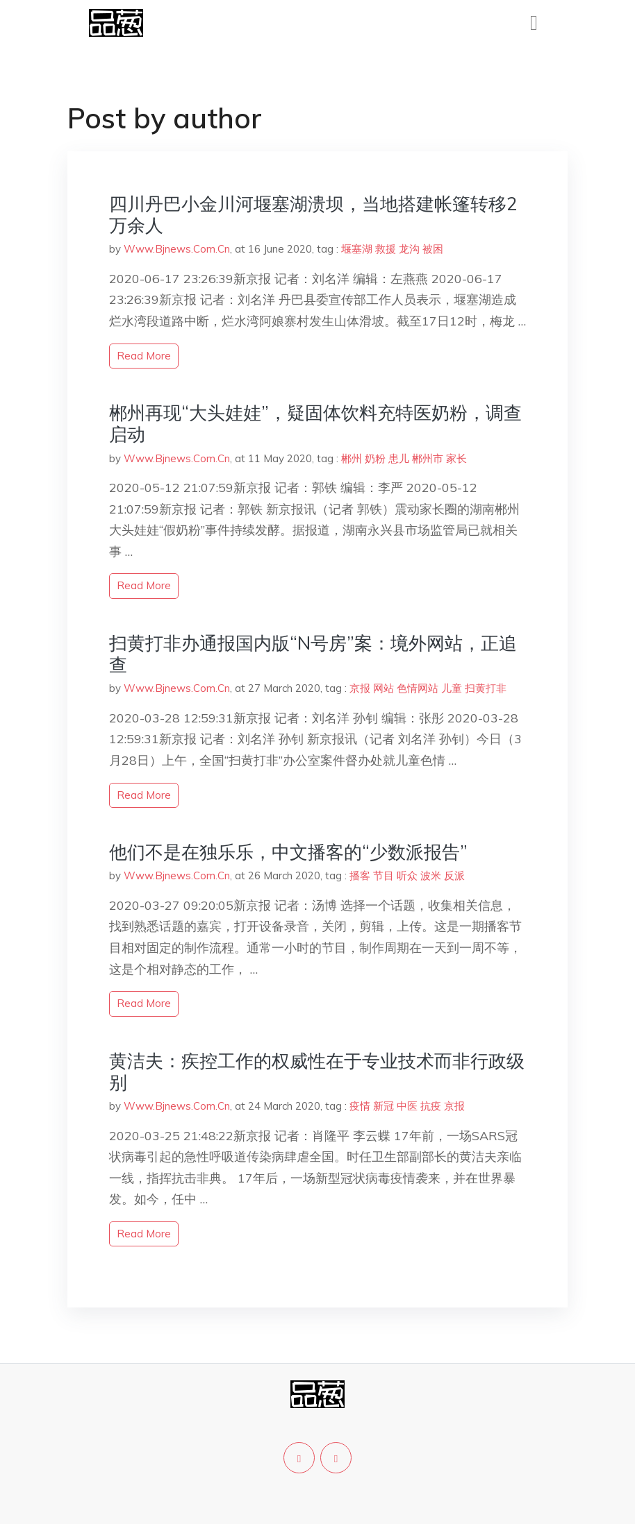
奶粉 (375, 458)
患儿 (398, 458)
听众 (407, 875)
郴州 (351, 458)
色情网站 (417, 688)
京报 (359, 688)
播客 (359, 875)
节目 (383, 875)
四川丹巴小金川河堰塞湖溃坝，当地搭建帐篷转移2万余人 (313, 214)
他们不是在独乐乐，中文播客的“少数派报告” (288, 851)
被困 (432, 248)
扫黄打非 (485, 688)
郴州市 (427, 458)
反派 (454, 875)
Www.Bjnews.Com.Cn (177, 248)
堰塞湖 (356, 248)
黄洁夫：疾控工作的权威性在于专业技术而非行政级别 (317, 1071)
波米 (430, 875)
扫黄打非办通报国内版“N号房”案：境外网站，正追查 (313, 654)
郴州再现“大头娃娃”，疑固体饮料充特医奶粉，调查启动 (315, 423)
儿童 (451, 688)
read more (144, 355)
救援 (385, 248)
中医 (407, 1105)
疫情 (359, 1105)
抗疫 (430, 1105)
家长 (456, 458)
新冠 (383, 1105)
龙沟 (409, 248)
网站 (383, 688)
